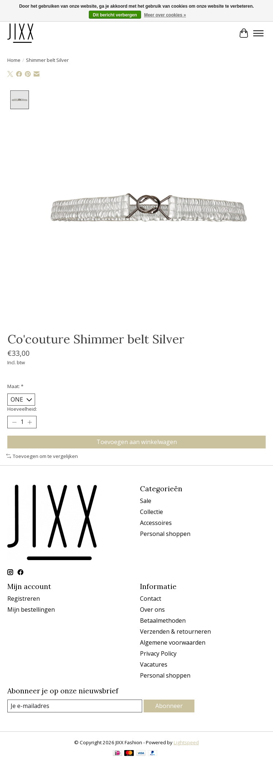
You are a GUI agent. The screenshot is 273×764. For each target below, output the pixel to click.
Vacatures (153, 664)
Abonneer (169, 706)
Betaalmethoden (163, 620)
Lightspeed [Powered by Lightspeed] (186, 742)
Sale (145, 501)
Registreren (23, 599)
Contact (150, 599)
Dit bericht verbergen (115, 15)
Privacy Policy (158, 653)
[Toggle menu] (258, 33)
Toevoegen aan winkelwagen (136, 442)
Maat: (15, 386)
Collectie (151, 512)
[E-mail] (74, 706)
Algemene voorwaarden (172, 642)
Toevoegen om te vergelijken (42, 456)
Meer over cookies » (165, 15)
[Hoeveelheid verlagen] (14, 422)
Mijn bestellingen (31, 609)
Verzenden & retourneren (175, 631)
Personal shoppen (165, 534)
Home (13, 60)
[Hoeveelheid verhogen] (29, 422)
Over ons (152, 609)
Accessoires (156, 523)
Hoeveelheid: (22, 409)
